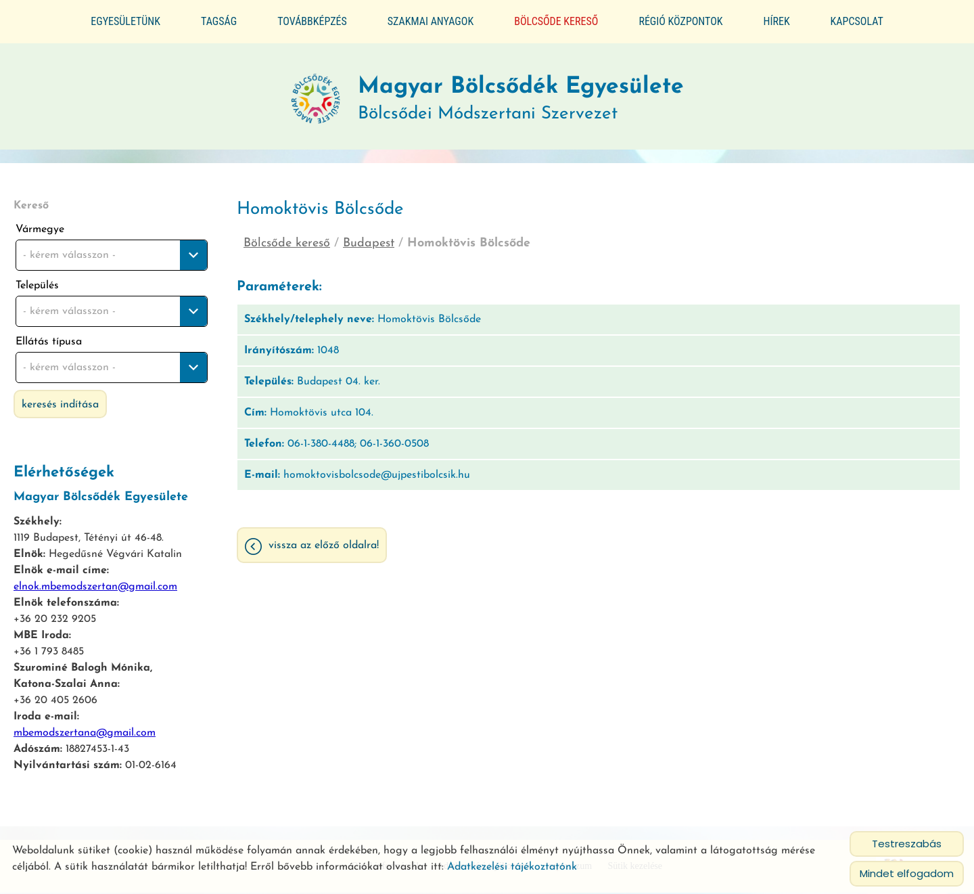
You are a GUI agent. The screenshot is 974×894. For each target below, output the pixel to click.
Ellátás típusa (49, 339)
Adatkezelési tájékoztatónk (512, 867)
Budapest (368, 240)
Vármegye (40, 226)
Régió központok (680, 21)
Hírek (777, 21)
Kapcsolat (857, 21)
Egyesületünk (125, 21)
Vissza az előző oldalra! (324, 544)
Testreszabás (907, 843)
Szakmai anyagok (430, 21)
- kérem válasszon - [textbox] (69, 252)
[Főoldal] (305, 95)
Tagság (219, 21)
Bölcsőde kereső (556, 21)
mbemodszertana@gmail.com (85, 730)
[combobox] (112, 252)
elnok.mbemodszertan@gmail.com (95, 584)
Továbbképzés (312, 21)
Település (37, 282)
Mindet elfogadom (907, 873)
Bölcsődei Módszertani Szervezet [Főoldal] (523, 95)
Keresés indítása (60, 402)
